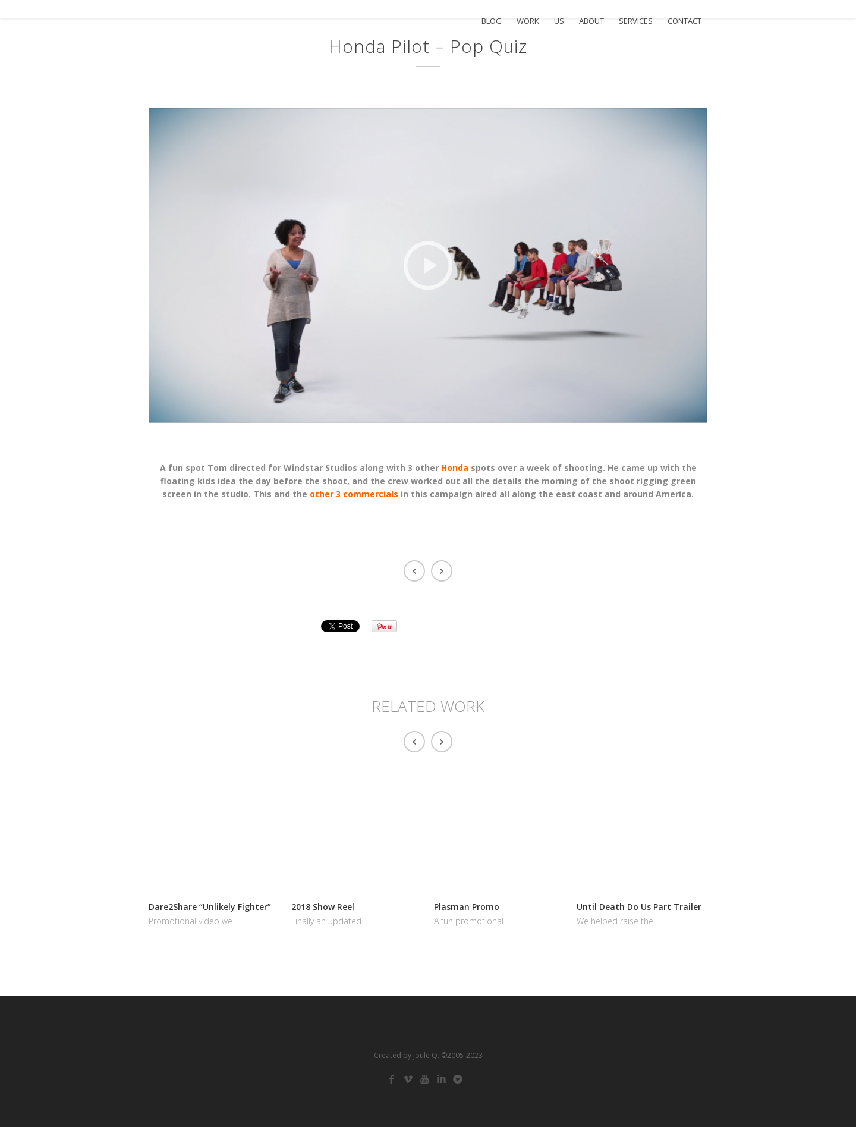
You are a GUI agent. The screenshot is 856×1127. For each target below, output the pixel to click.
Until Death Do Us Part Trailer (639, 906)
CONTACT (684, 21)
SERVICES (636, 21)
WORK (528, 21)
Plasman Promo (466, 906)
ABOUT (591, 21)
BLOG (492, 21)
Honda (454, 467)
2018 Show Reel (322, 906)
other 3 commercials (354, 494)
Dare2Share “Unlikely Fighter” (210, 906)
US (559, 21)
